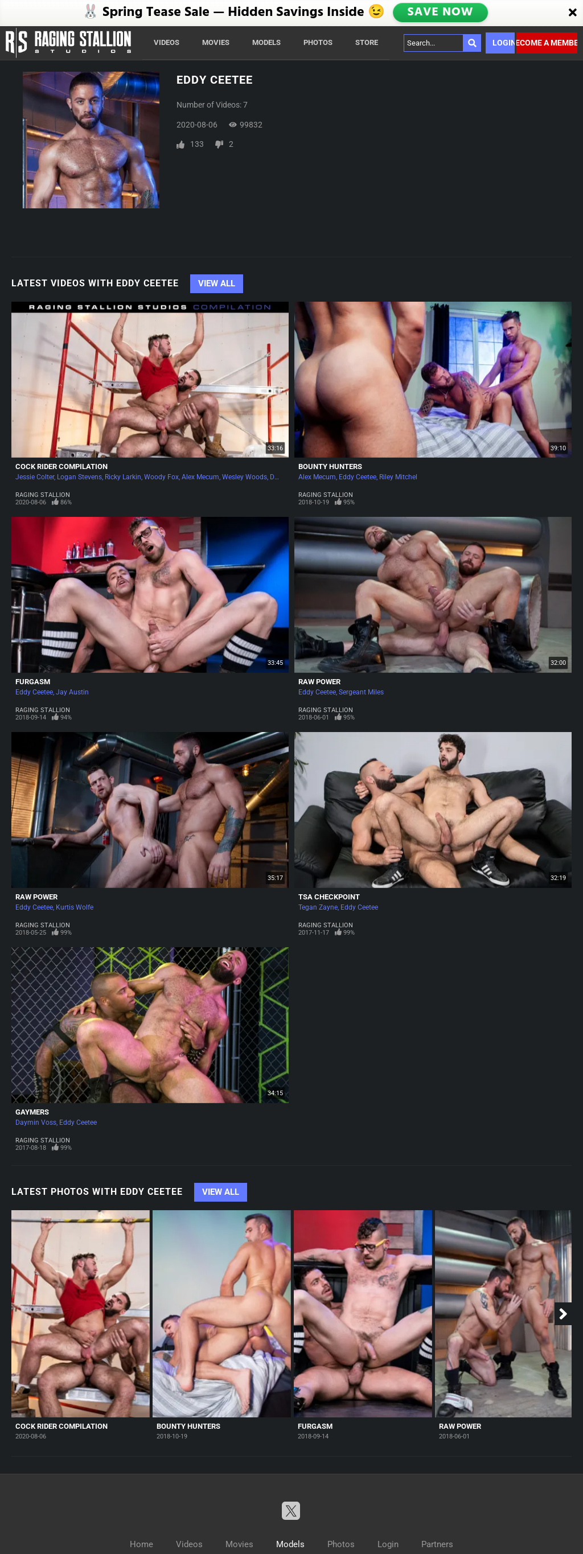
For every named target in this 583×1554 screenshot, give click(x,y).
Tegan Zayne (318, 907)
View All (216, 283)
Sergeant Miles (361, 692)
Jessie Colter (34, 477)
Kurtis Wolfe (74, 907)
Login (503, 42)
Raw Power (319, 681)
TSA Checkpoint (329, 897)
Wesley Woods (244, 477)
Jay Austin (72, 692)
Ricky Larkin (123, 477)
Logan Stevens (79, 477)
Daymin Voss (35, 1123)
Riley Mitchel (398, 477)
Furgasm (32, 681)
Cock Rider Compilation (61, 466)
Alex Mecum (200, 477)
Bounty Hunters (330, 466)
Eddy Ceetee (357, 477)
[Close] (573, 13)
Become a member (546, 42)
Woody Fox (161, 477)
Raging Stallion (42, 495)
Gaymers (32, 1112)
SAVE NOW (441, 12)
